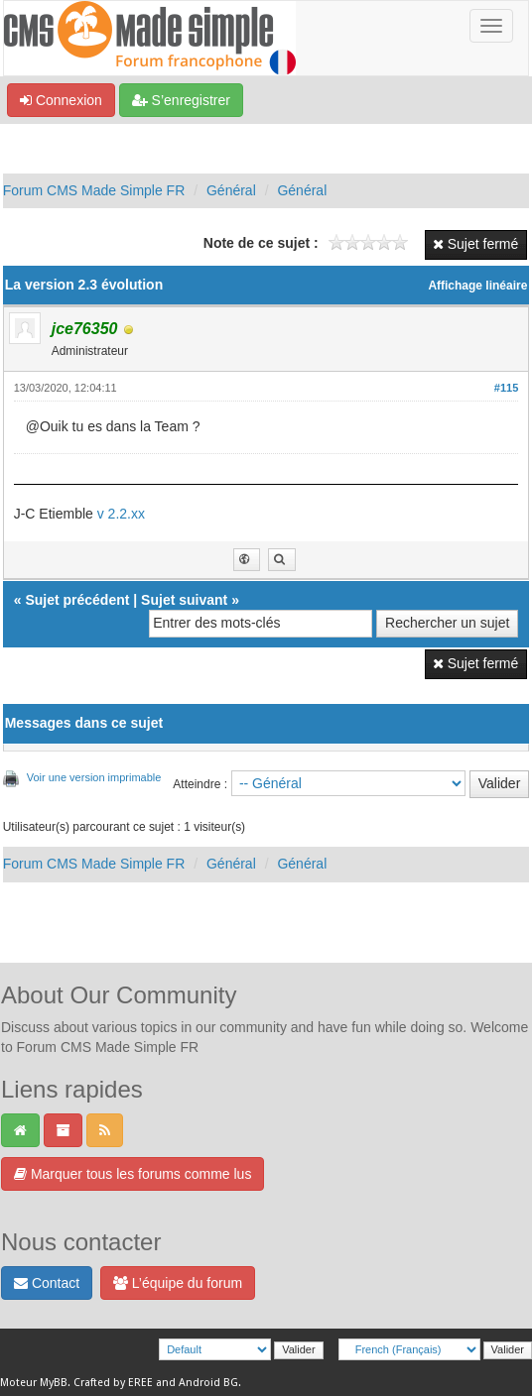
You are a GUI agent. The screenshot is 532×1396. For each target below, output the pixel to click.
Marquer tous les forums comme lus (132, 1174)
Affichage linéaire (477, 285)
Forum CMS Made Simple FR (94, 190)
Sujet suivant (184, 600)
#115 (506, 388)
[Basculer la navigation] (491, 26)
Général (231, 190)
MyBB (53, 1382)
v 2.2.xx (121, 514)
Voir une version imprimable (94, 777)
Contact (46, 1283)
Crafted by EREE (113, 1382)
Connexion (61, 100)
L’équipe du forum (177, 1283)
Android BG (208, 1382)
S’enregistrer (181, 100)
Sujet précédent (77, 600)
